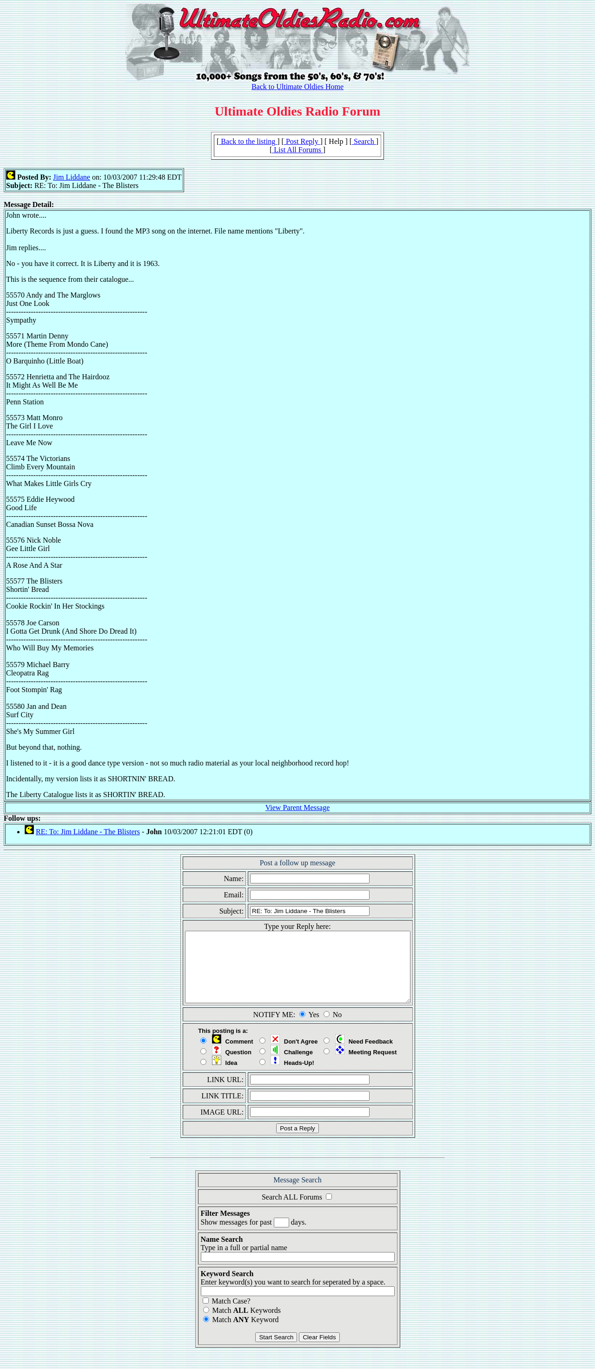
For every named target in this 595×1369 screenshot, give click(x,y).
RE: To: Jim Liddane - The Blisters (88, 832)
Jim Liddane (71, 177)
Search (364, 141)
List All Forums (297, 150)
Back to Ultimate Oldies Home (297, 87)
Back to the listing (248, 141)
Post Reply (302, 141)
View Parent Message (297, 807)
